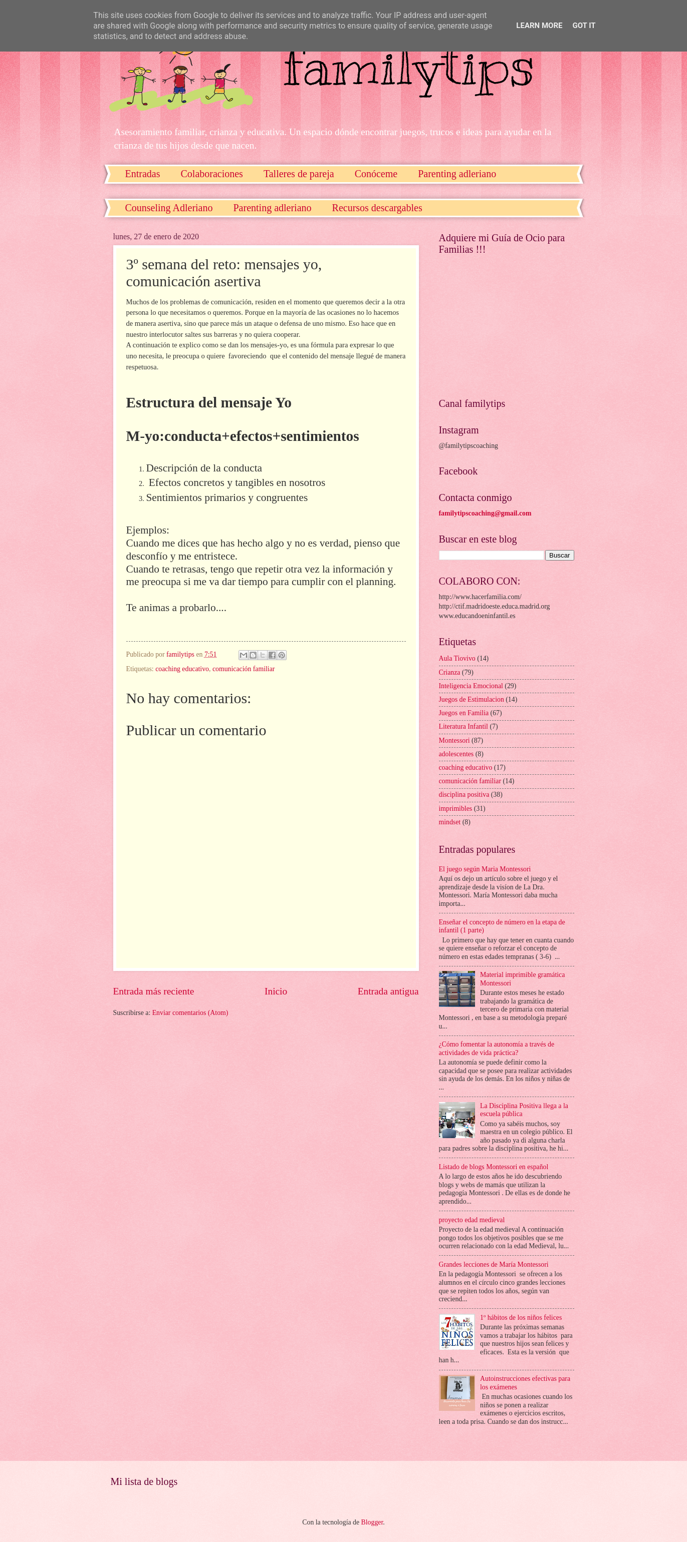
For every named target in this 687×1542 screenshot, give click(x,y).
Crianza (450, 672)
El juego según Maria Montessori (485, 869)
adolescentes (456, 754)
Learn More (539, 25)
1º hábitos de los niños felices (521, 1317)
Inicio (276, 991)
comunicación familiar (243, 669)
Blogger (372, 1522)
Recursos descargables (377, 207)
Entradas (142, 173)
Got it (583, 25)
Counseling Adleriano (169, 207)
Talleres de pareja (299, 173)
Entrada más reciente (153, 991)
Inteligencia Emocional (471, 686)
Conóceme (376, 173)
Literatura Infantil (463, 726)
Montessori (454, 740)
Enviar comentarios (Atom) (190, 1012)
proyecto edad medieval (472, 1220)
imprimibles (456, 808)
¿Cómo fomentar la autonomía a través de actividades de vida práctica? (497, 1049)
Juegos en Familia (464, 713)
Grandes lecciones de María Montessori (494, 1264)
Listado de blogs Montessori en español (494, 1167)
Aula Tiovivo (457, 658)
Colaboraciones (211, 173)
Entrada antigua (388, 991)
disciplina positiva (464, 794)
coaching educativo (182, 669)
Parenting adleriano (457, 173)
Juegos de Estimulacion (471, 699)
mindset (450, 822)
